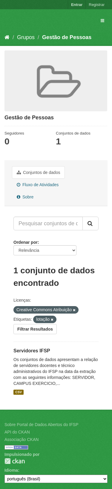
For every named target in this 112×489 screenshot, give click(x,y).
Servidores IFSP (31, 350)
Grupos (26, 37)
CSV (18, 392)
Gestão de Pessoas (66, 37)
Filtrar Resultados (35, 329)
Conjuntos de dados (38, 172)
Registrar (97, 4)
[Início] (7, 37)
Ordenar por (25, 242)
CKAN (14, 461)
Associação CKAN (21, 439)
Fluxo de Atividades (38, 184)
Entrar (76, 4)
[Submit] (90, 223)
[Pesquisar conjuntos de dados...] (48, 223)
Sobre (25, 197)
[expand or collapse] (102, 21)
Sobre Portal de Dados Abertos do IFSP (41, 424)
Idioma (11, 470)
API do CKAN (17, 432)
